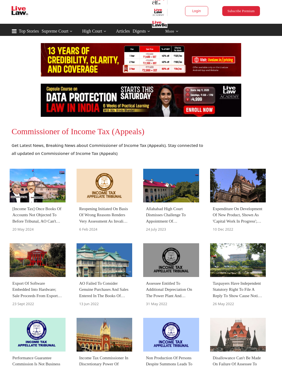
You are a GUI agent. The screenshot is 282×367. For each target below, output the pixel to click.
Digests (139, 31)
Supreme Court (55, 31)
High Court (92, 31)
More (171, 31)
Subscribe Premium (240, 11)
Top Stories (29, 31)
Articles (123, 31)
